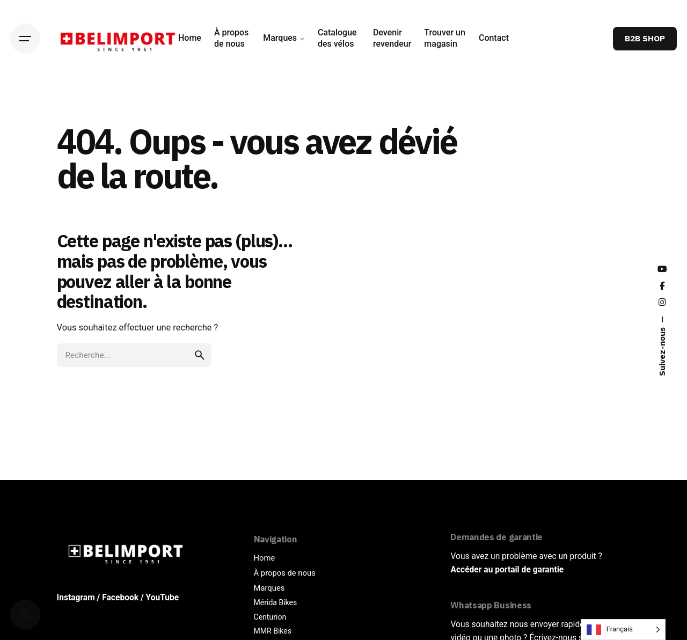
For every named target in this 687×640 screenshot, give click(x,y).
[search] (199, 355)
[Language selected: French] (623, 629)
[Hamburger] (25, 39)
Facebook (120, 597)
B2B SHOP (645, 38)
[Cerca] (25, 615)
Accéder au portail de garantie (507, 570)
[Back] (25, 102)
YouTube (162, 597)
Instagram (76, 597)
